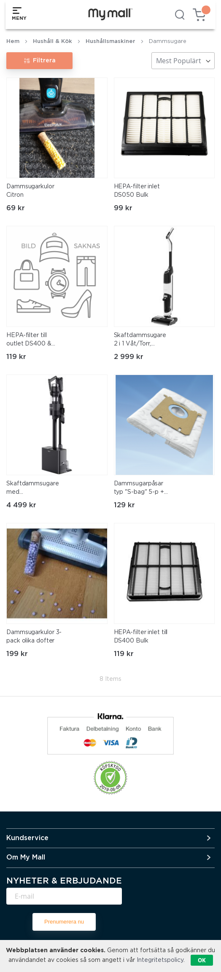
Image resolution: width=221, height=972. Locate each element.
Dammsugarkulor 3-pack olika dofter (34, 636)
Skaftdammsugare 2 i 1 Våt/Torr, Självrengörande (140, 340)
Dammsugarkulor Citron (30, 191)
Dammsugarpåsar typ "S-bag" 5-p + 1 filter (141, 488)
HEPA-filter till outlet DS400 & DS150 (28, 340)
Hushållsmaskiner (110, 41)
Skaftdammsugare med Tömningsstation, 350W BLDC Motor (34, 488)
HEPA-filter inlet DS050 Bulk (137, 191)
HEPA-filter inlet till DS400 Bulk (141, 636)
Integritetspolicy (160, 960)
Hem (12, 41)
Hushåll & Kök (52, 41)
